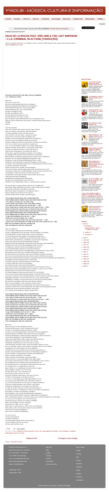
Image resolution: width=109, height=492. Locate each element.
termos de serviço (51, 464)
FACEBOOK (45, 19)
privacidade (49, 461)
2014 (85, 252)
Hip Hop (30, 431)
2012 (85, 254)
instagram (79, 467)
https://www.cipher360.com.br (18, 461)
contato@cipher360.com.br (21, 458)
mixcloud (79, 476)
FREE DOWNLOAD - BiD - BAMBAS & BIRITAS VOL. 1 (96, 135)
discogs (78, 460)
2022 (85, 237)
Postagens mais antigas (68, 438)
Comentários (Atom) (16, 442)
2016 (85, 247)
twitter (78, 470)
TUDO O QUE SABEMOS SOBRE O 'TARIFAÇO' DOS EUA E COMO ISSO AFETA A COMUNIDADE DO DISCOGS (92, 195)
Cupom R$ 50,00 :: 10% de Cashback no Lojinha (96, 110)
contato (48, 458)
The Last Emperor (64, 431)
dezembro (88, 226)
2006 (85, 266)
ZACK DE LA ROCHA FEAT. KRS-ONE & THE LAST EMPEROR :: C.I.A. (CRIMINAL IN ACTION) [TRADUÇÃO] (41, 37)
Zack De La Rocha (19, 433)
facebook (79, 463)
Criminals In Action (22, 431)
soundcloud (79, 480)
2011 (84, 256)
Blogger (68, 485)
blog (47, 450)
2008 (85, 263)
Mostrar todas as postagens (59, 28)
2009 (85, 261)
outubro (87, 232)
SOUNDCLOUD (77, 19)
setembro (88, 234)
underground (9, 433)
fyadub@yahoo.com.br (15, 45)
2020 (85, 242)
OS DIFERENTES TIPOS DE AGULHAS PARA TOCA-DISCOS (96, 98)
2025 (85, 224)
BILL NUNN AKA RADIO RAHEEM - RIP (95, 123)
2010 (85, 259)
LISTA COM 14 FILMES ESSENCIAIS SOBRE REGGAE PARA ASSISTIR (95, 83)
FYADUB (8, 19)
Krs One (36, 431)
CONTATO (26, 19)
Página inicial (31, 438)
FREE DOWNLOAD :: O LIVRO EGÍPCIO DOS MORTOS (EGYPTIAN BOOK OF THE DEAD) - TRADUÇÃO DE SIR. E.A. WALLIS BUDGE (93, 165)
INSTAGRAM (56, 19)
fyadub (78, 450)
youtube (78, 473)
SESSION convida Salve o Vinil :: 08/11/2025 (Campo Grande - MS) (96, 208)
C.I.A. (14, 431)
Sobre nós (49, 447)
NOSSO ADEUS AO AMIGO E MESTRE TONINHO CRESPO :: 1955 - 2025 (96, 149)
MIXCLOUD (66, 19)
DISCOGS (36, 19)
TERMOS (100, 19)
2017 (85, 244)
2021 (85, 240)
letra (40, 431)
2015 (85, 249)
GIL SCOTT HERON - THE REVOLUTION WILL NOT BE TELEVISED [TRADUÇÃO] (96, 181)
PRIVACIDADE (89, 19)
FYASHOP (17, 19)
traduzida (73, 431)
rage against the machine (50, 431)
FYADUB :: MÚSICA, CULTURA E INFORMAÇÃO (54, 10)
